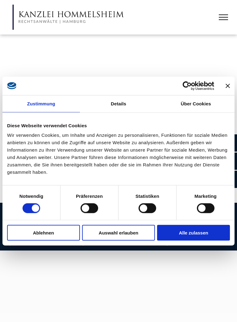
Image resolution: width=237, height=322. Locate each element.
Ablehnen (43, 232)
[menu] (223, 17)
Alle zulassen (193, 232)
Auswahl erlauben (118, 232)
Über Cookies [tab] (196, 103)
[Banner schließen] (228, 86)
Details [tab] (118, 103)
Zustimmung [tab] (41, 103)
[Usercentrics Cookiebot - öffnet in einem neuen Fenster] (187, 85)
